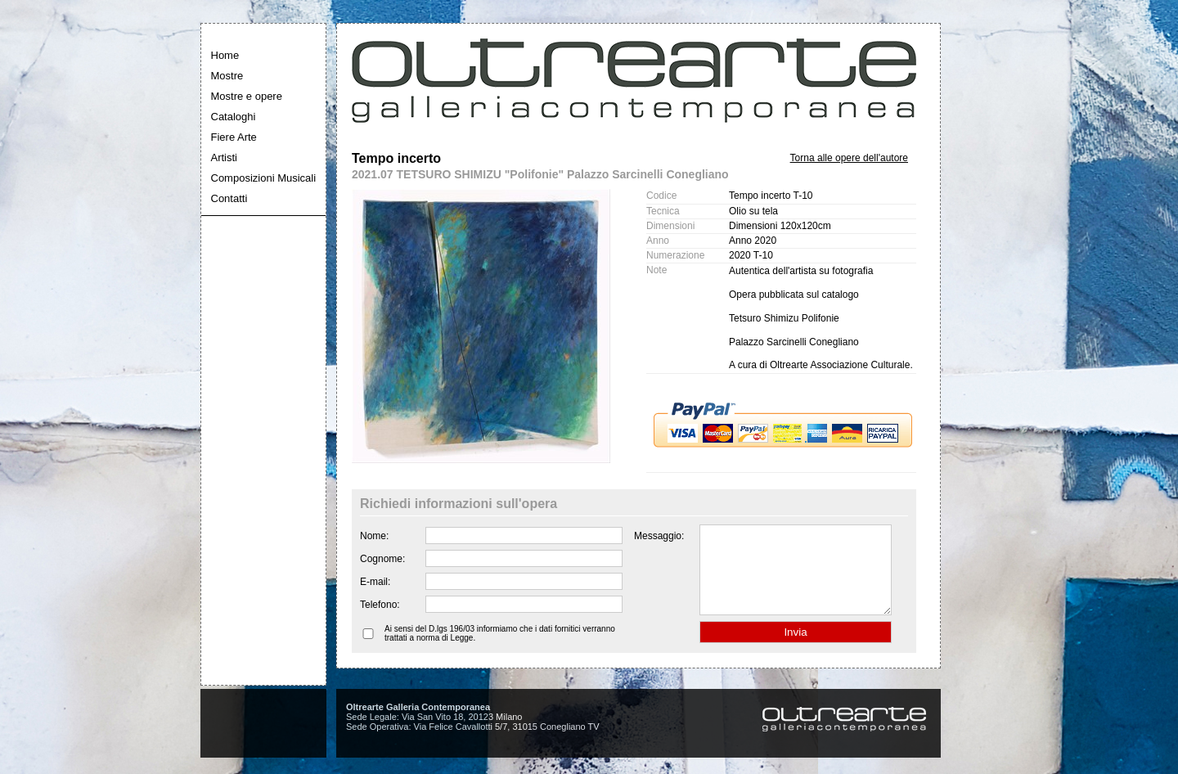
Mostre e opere (246, 96)
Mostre (227, 76)
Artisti (224, 157)
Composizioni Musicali (264, 178)
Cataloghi (233, 116)
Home (225, 55)
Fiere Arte (234, 137)
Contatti (229, 198)
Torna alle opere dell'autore (849, 158)
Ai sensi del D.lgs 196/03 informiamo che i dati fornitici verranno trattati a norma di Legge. (499, 650)
